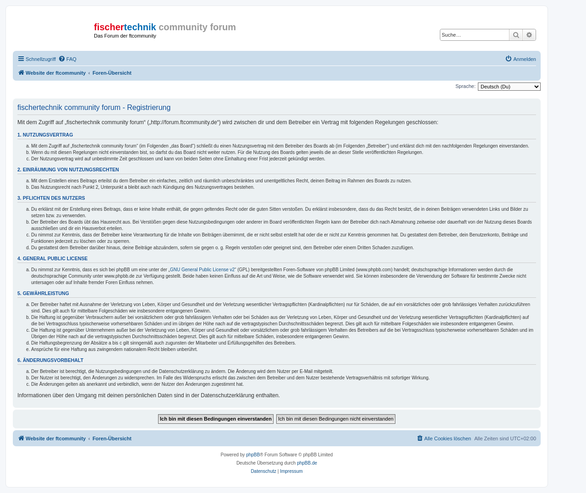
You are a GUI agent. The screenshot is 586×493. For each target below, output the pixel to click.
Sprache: (465, 86)
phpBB (253, 454)
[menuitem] (67, 59)
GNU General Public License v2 (202, 269)
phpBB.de (307, 463)
